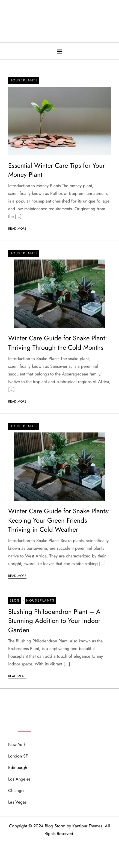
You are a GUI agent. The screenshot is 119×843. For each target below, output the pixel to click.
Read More (17, 228)
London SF (18, 756)
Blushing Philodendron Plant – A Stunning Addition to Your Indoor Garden (54, 621)
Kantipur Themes (87, 826)
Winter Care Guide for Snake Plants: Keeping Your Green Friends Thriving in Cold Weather (59, 520)
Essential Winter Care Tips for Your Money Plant (56, 170)
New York (17, 744)
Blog (15, 600)
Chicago (16, 790)
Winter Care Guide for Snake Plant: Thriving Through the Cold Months (57, 342)
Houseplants (24, 80)
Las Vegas (17, 802)
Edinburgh (17, 767)
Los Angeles (19, 779)
